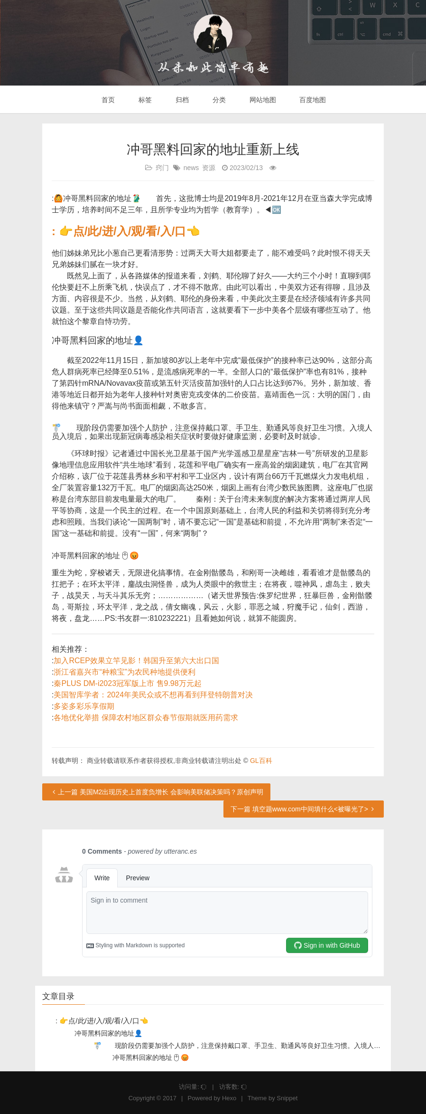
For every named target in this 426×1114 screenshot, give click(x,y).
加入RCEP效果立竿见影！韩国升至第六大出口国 (136, 661)
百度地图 (312, 100)
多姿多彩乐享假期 (84, 706)
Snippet (287, 1098)
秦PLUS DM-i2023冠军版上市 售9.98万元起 (127, 683)
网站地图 (262, 100)
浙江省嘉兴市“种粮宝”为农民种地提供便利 (124, 672)
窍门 (162, 167)
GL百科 (261, 760)
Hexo (229, 1098)
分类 (218, 100)
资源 (208, 167)
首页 (107, 100)
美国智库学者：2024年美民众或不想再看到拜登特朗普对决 (153, 695)
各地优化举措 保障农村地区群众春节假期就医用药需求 (146, 718)
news (191, 167)
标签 (144, 100)
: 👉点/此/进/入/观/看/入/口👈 (126, 231)
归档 (181, 100)
